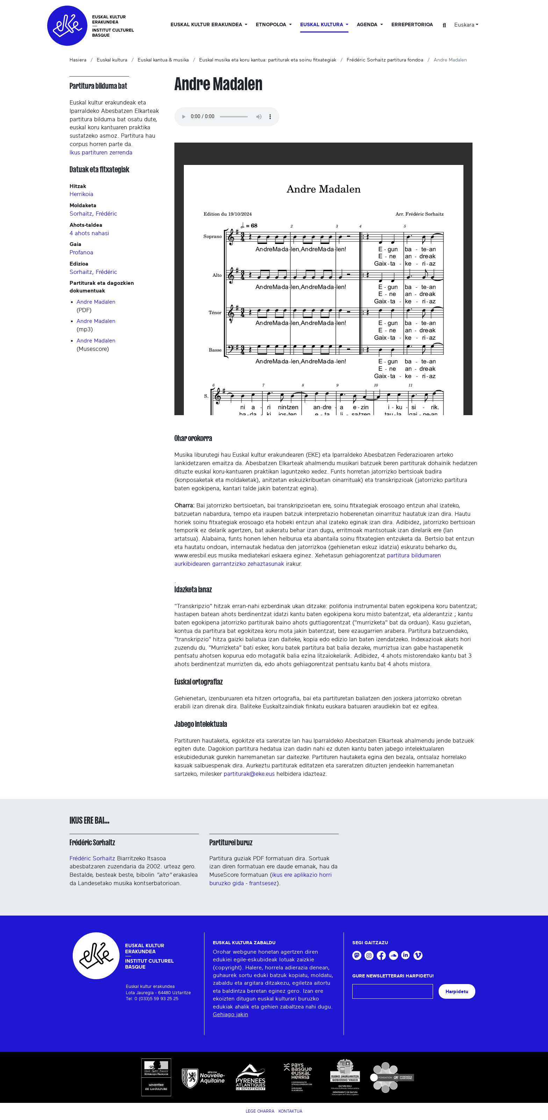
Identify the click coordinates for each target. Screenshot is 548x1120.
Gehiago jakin (230, 1014)
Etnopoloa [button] (272, 24)
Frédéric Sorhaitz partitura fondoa (385, 60)
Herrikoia (81, 194)
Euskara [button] (464, 25)
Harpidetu (457, 991)
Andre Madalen (96, 302)
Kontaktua (290, 1111)
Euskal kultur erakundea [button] (207, 24)
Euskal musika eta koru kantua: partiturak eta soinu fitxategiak (267, 60)
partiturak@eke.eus (249, 774)
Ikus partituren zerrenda (101, 153)
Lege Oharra (260, 1111)
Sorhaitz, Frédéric (93, 214)
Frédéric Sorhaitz (92, 842)
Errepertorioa (412, 24)
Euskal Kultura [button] (322, 24)
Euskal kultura (112, 60)
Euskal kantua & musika (163, 60)
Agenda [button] (368, 24)
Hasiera (78, 60)
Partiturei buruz (230, 842)
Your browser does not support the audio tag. (226, 116)
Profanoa (81, 252)
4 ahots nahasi (89, 233)
